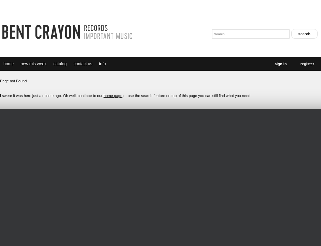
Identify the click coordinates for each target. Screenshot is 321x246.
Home (8, 64)
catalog (60, 64)
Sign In (281, 64)
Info (102, 64)
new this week (33, 64)
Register (307, 64)
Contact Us (82, 64)
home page (112, 96)
